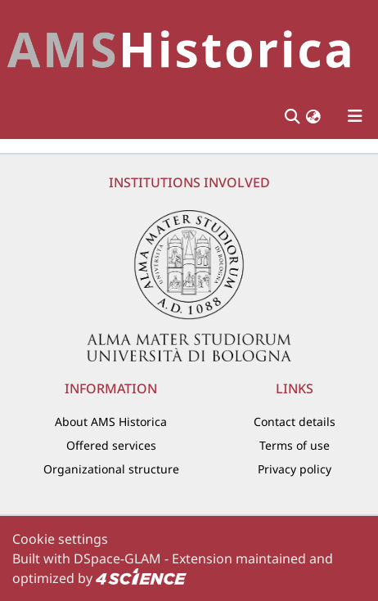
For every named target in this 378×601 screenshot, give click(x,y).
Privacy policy (294, 469)
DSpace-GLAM (117, 558)
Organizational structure (111, 469)
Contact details (294, 421)
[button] (313, 116)
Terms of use (294, 445)
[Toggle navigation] (355, 116)
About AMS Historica (111, 421)
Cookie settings (60, 539)
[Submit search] (291, 116)
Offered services (111, 445)
